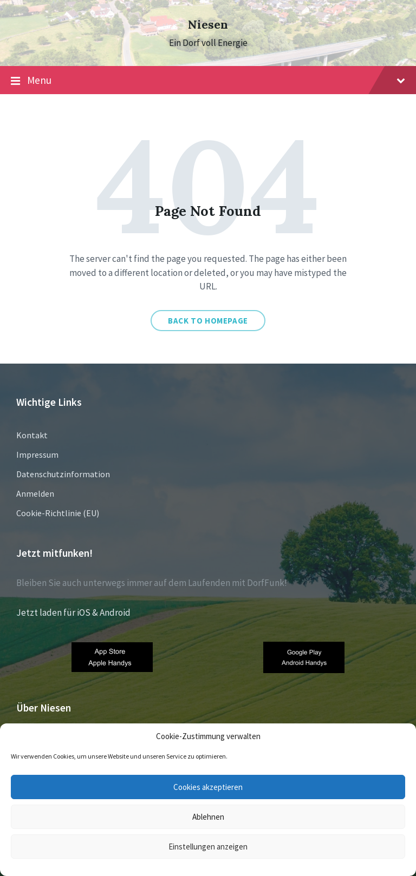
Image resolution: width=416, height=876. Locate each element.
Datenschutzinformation (63, 474)
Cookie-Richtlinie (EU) (57, 513)
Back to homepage (208, 320)
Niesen (208, 24)
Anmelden (35, 493)
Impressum (37, 454)
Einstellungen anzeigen (208, 846)
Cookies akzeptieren (208, 787)
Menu (208, 81)
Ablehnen (208, 817)
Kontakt (32, 435)
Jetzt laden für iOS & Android (73, 612)
